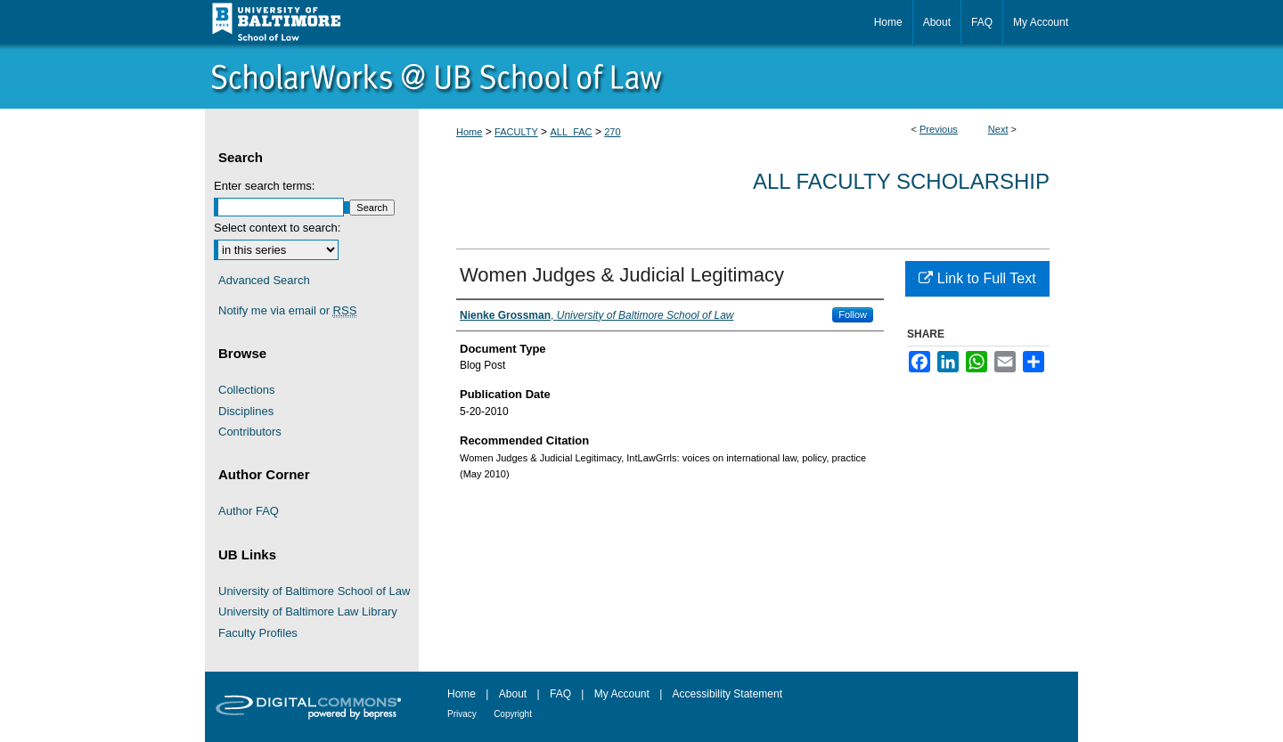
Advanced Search (264, 280)
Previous (938, 129)
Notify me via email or (287, 311)
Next (998, 129)
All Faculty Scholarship (901, 181)
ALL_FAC (571, 131)
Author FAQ (248, 511)
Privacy (462, 714)
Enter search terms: (264, 185)
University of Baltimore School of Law (314, 591)
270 (612, 131)
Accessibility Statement (727, 694)
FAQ (560, 694)
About (513, 694)
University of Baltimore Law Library (307, 611)
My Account (622, 694)
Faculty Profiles (258, 633)
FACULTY (516, 131)
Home (469, 131)
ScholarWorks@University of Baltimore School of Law (641, 77)
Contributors (250, 431)
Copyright (513, 714)
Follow (852, 314)
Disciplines (246, 411)
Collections (246, 389)
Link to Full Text (977, 278)
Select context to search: (277, 227)
